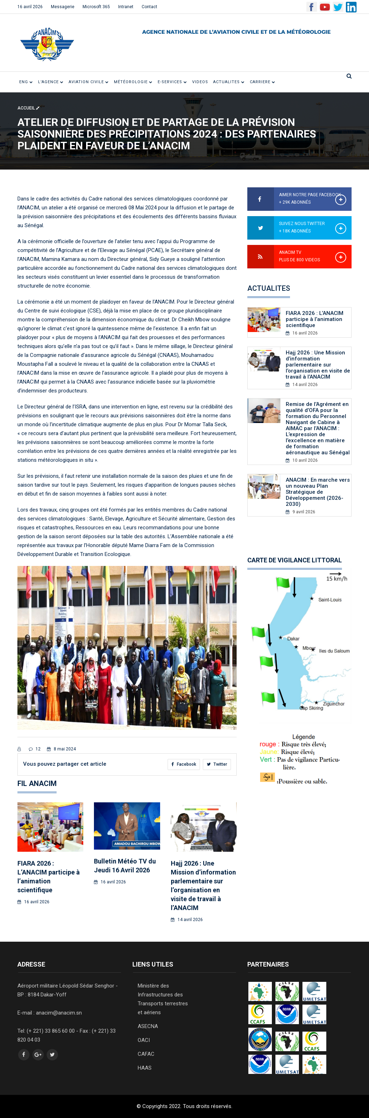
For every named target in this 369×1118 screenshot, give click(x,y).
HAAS (145, 1068)
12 (35, 749)
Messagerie (62, 6)
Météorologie (133, 82)
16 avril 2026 (30, 6)
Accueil (28, 108)
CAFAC (146, 1054)
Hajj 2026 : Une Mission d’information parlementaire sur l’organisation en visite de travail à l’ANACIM (318, 364)
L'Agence (51, 82)
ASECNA (148, 1026)
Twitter (217, 764)
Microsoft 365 (96, 6)
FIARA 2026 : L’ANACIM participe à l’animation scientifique (314, 319)
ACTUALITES (229, 82)
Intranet (125, 6)
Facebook (184, 764)
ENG (26, 82)
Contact (149, 6)
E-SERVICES (172, 82)
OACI (144, 1040)
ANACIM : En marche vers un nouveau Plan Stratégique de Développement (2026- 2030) (318, 492)
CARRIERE (262, 82)
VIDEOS (200, 82)
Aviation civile (89, 82)
